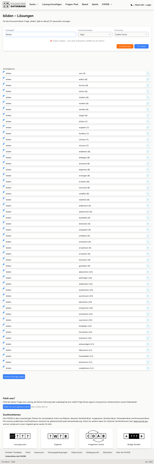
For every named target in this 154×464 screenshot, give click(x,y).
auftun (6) (83, 79)
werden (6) (83, 109)
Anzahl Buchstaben (85, 30)
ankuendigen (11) (86, 344)
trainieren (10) (85, 338)
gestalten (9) (84, 266)
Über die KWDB (123, 452)
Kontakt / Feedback (13, 452)
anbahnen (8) (84, 151)
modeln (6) (83, 103)
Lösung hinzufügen (52, 4)
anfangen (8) (84, 157)
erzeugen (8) (84, 175)
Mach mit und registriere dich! (17, 407)
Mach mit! (139, 5)
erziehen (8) (84, 181)
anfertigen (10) (85, 278)
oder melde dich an (39, 407)
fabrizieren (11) (85, 350)
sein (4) (82, 73)
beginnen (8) (84, 169)
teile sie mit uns (141, 421)
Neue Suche (125, 46)
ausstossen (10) (86, 296)
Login (148, 5)
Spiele (95, 4)
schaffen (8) (84, 193)
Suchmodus (118, 30)
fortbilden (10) (85, 326)
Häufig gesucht (92, 452)
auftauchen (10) (86, 284)
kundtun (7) (84, 133)
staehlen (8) (84, 199)
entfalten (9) (84, 236)
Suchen (141, 46)
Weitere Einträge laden (14, 376)
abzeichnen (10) (86, 272)
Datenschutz (76, 452)
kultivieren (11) (85, 362)
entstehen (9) (85, 242)
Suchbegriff (9, 30)
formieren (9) (84, 260)
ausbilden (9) (84, 217)
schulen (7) (84, 139)
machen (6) (84, 97)
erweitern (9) (84, 254)
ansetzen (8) (84, 163)
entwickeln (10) (86, 314)
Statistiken (107, 452)
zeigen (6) (83, 115)
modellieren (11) (86, 368)
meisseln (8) (84, 187)
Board (85, 4)
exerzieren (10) (85, 320)
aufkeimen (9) (85, 205)
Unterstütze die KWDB (15, 456)
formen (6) (83, 85)
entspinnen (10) (86, 308)
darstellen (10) (85, 302)
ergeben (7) (84, 127)
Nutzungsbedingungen (57, 452)
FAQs (28, 452)
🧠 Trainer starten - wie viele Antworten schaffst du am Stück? (77, 41)
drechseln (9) (84, 223)
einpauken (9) (85, 230)
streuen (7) (84, 145)
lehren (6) (83, 91)
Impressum (39, 452)
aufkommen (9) (85, 211)
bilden (8, 73)
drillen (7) (83, 121)
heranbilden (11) (86, 356)
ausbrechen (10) (86, 290)
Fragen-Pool (72, 4)
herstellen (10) (85, 332)
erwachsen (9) (85, 248)
